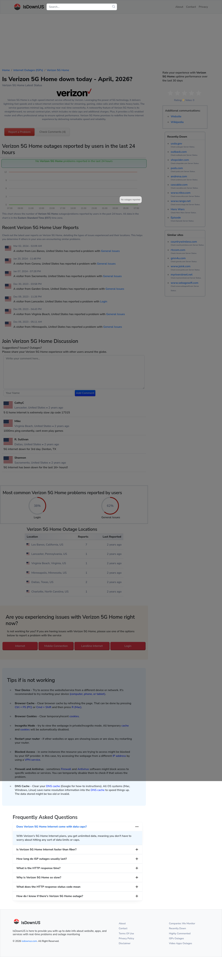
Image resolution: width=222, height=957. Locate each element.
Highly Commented (179, 933)
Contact (123, 928)
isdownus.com (29, 941)
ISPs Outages (176, 938)
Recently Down (177, 928)
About (122, 923)
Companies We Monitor (182, 923)
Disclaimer (125, 943)
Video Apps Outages (180, 943)
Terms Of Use (126, 933)
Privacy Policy (126, 938)
